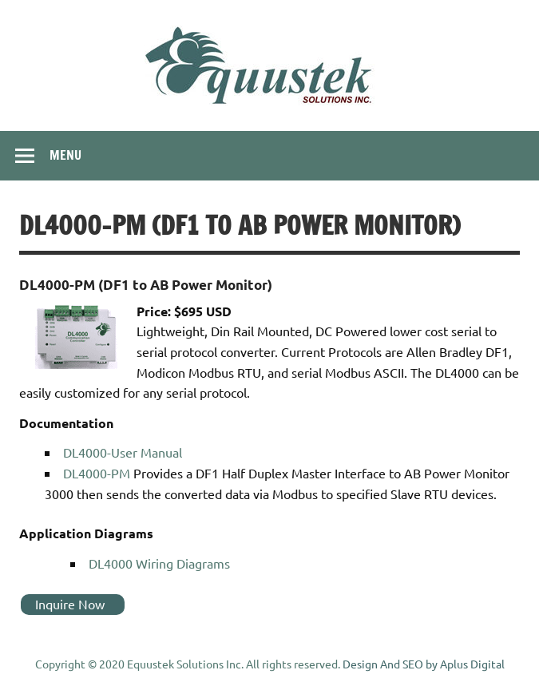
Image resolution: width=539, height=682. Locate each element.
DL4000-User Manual (122, 452)
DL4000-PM (96, 473)
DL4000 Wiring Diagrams (159, 563)
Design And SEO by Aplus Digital (424, 663)
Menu (65, 155)
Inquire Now (70, 604)
